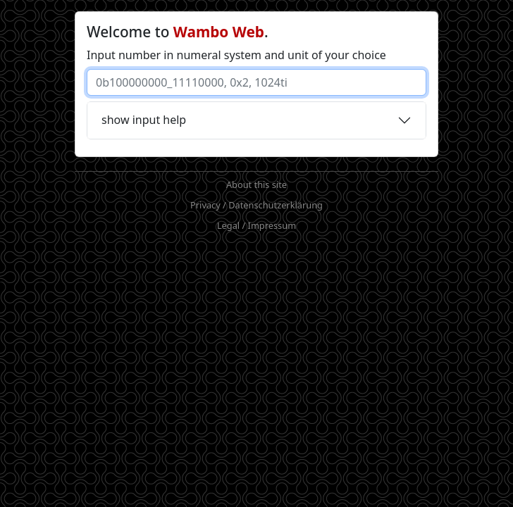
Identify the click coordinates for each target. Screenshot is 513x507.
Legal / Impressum (256, 225)
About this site (256, 184)
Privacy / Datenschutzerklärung (256, 205)
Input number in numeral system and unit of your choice (236, 55)
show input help (143, 119)
